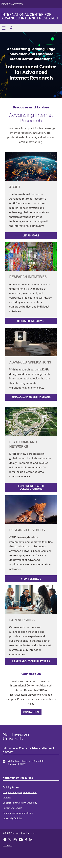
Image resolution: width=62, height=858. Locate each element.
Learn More (31, 235)
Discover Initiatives (31, 321)
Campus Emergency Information (20, 792)
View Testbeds (31, 579)
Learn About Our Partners (31, 661)
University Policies (12, 818)
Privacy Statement (12, 808)
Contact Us (31, 712)
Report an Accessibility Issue (18, 813)
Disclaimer (7, 846)
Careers (7, 798)
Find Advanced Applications (31, 397)
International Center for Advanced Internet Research (29, 16)
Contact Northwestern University (20, 803)
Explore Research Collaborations (31, 487)
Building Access (11, 787)
